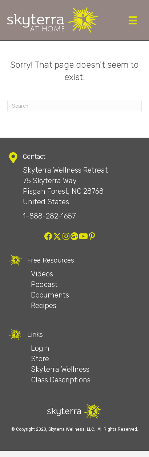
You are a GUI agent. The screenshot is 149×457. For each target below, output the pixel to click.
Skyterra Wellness (60, 369)
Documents (50, 295)
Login (40, 348)
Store (40, 358)
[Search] (74, 106)
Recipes (43, 305)
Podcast (44, 284)
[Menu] (133, 20)
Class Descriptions (60, 379)
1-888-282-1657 (49, 216)
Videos (42, 273)
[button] (48, 236)
